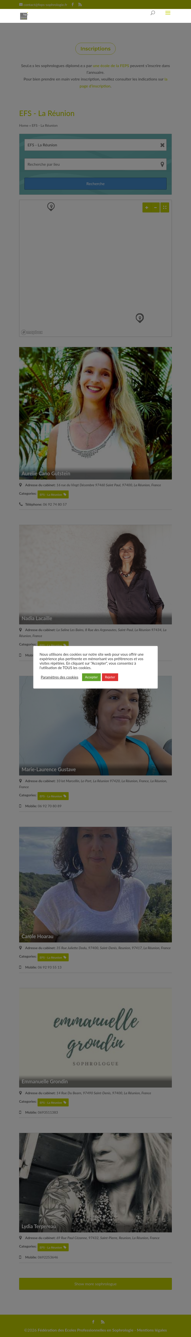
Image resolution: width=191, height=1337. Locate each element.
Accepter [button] (91, 677)
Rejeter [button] (110, 677)
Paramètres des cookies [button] (59, 677)
